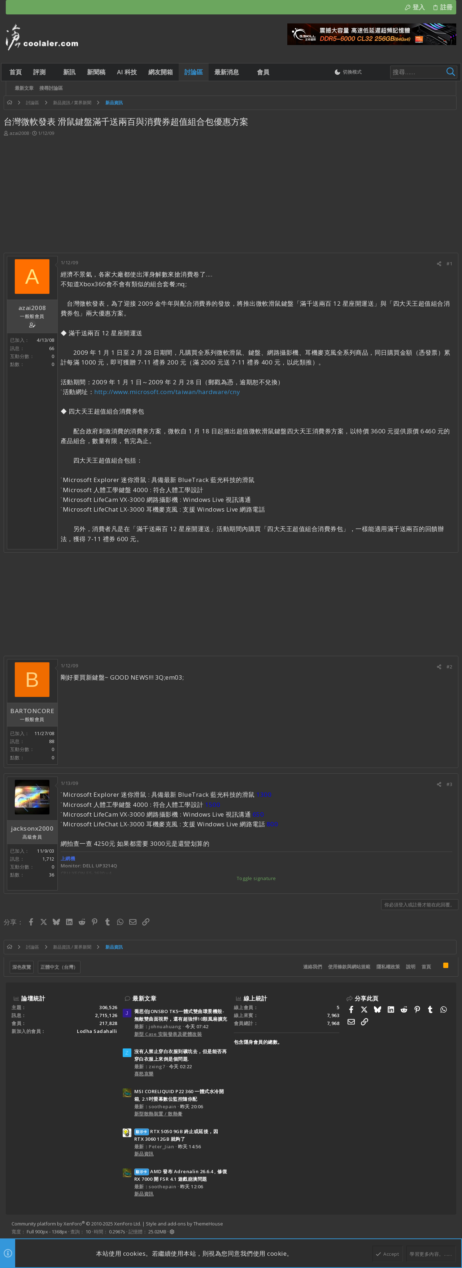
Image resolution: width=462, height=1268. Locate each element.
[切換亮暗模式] (340, 72)
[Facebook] (447, 1228)
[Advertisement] (230, 191)
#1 (447, 263)
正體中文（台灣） (61, 967)
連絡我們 (310, 966)
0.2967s (117, 1231)
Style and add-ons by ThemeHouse (184, 1223)
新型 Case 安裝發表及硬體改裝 (168, 1034)
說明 (408, 966)
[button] (54, 72)
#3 (447, 784)
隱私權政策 (385, 966)
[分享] (437, 263)
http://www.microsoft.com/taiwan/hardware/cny (170, 392)
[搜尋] (405, 72)
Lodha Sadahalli (97, 1031)
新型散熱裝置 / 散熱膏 (158, 1113)
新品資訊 (144, 1153)
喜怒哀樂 (144, 1073)
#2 (447, 666)
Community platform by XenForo (76, 1223)
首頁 (423, 966)
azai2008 (21, 133)
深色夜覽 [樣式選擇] (23, 967)
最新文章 (144, 998)
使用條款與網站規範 (347, 966)
